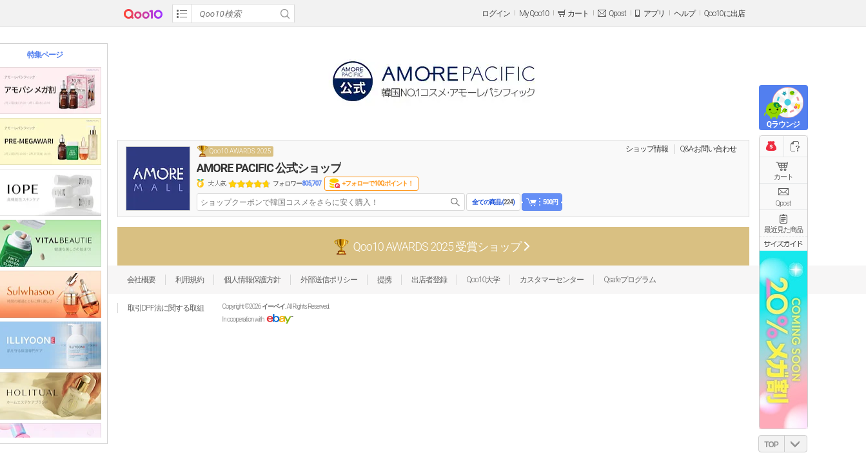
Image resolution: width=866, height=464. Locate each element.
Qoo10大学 (483, 279)
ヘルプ (684, 13)
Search (285, 14)
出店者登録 (429, 279)
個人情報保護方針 (252, 279)
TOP (771, 444)
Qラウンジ (783, 124)
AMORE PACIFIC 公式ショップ (269, 168)
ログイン (496, 13)
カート (783, 177)
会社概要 (141, 279)
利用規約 (189, 279)
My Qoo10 (534, 13)
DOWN (796, 444)
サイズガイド (783, 244)
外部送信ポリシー (328, 279)
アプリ (654, 13)
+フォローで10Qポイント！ (377, 183)
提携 (384, 279)
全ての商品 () (493, 202)
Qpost (617, 13)
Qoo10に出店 (724, 13)
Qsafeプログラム (630, 279)
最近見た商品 (783, 230)
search (455, 202)
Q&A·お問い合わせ (708, 148)
